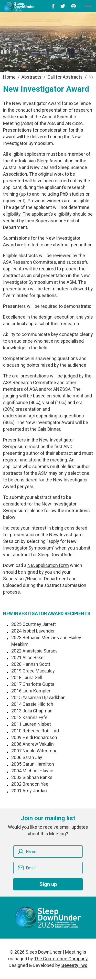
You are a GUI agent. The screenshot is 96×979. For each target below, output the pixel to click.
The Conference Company (61, 958)
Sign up (48, 884)
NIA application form (48, 565)
